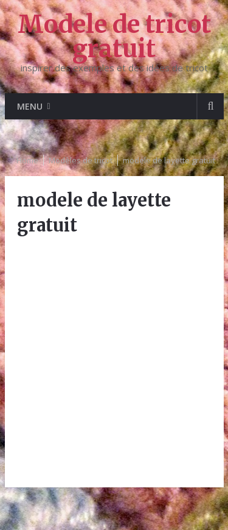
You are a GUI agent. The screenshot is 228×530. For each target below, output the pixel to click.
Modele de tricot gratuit (114, 36)
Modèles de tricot (80, 160)
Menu (30, 106)
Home (27, 160)
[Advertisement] (114, 361)
